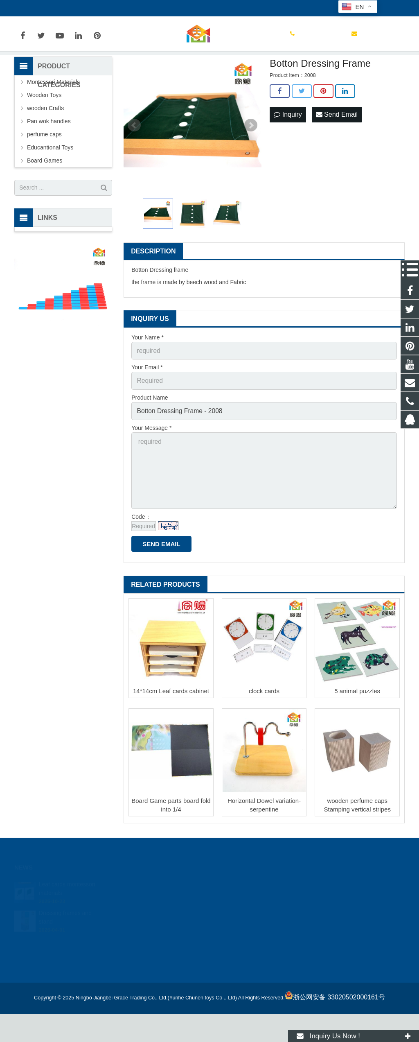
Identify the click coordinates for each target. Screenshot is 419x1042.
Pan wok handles (49, 162)
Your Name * (147, 378)
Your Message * (151, 463)
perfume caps (44, 175)
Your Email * (147, 406)
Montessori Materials (53, 123)
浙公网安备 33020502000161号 (335, 1025)
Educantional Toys (50, 188)
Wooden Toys (44, 136)
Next (250, 166)
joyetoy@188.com (106, 8)
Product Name (149, 435)
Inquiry (288, 154)
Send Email (337, 154)
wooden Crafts (45, 149)
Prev (134, 166)
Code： (141, 544)
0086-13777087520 (45, 8)
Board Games (44, 201)
